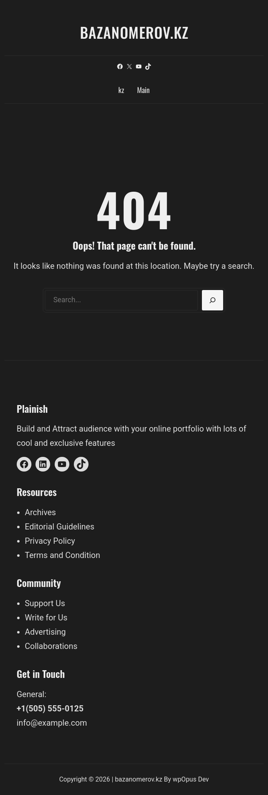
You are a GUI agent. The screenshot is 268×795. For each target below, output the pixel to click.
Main (143, 89)
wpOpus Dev (191, 779)
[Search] (213, 300)
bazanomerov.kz (134, 32)
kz (121, 89)
